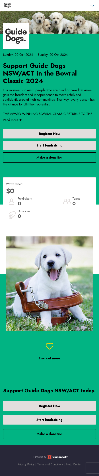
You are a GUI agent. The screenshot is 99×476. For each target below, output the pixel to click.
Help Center (73, 464)
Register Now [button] (49, 133)
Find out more (49, 358)
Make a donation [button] (49, 157)
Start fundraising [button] (49, 145)
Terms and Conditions (50, 464)
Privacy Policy (26, 464)
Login (91, 5)
